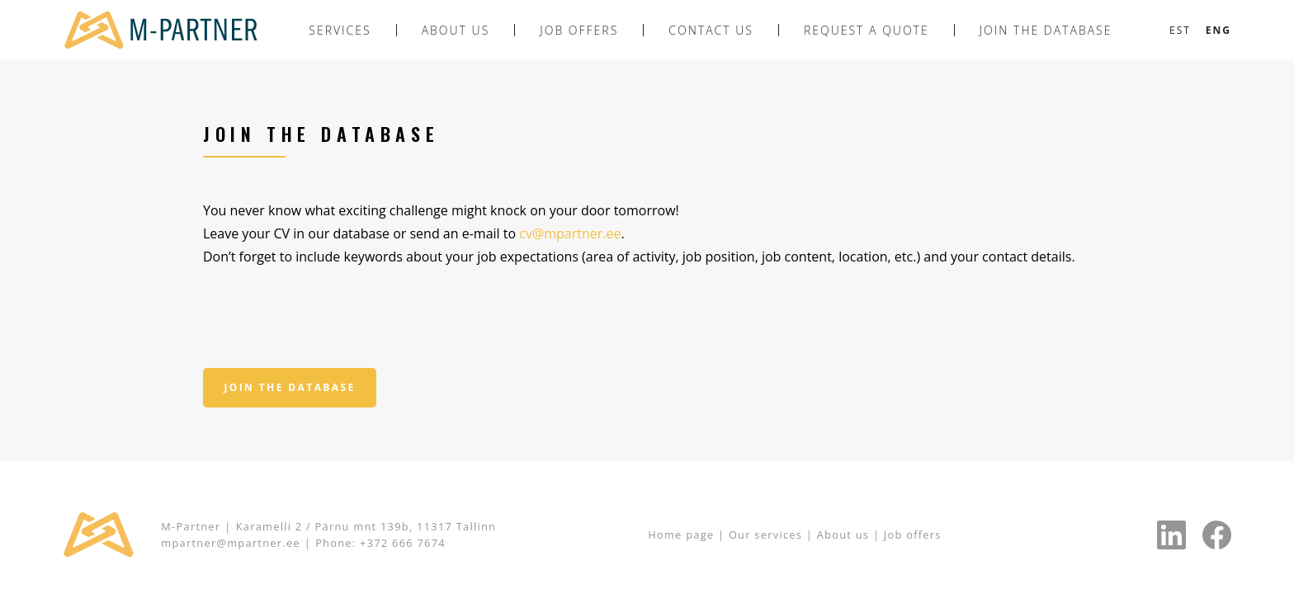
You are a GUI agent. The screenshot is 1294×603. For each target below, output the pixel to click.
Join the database (1046, 30)
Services (340, 30)
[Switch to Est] (1180, 30)
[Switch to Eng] (1218, 30)
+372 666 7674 (403, 542)
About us (456, 30)
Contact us (710, 30)
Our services (767, 534)
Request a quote (866, 30)
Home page (681, 534)
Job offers (579, 30)
